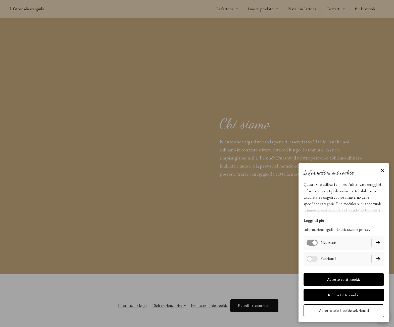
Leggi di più (314, 220)
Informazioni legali (318, 229)
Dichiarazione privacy (353, 229)
